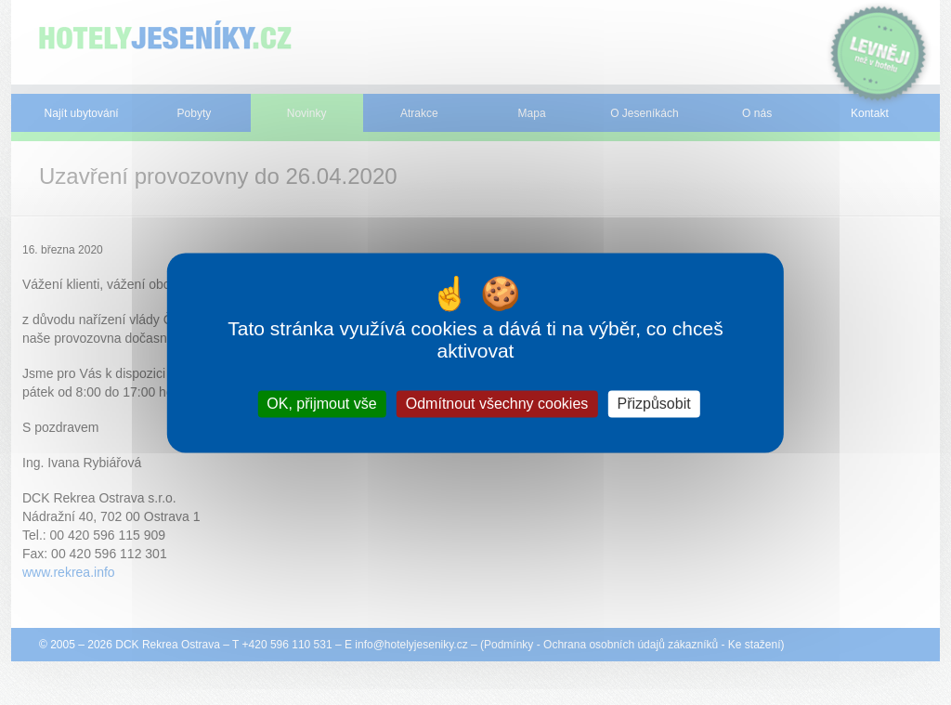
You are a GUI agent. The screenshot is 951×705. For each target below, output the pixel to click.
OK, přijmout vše (321, 403)
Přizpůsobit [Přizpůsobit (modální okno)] (653, 403)
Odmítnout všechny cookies (497, 403)
